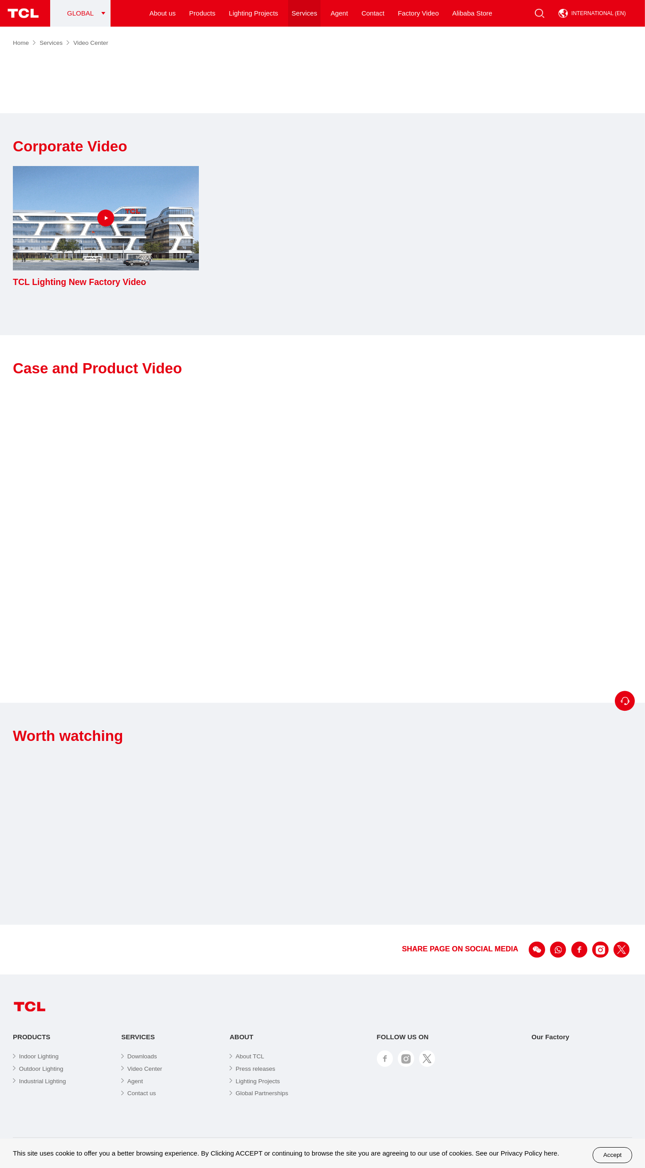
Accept (612, 1155)
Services (304, 13)
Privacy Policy (521, 1153)
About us (163, 13)
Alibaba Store (472, 13)
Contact (372, 13)
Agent (339, 13)
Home (24, 43)
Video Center (90, 43)
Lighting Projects (253, 13)
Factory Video (418, 13)
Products (202, 13)
